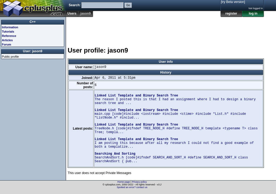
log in (253, 13)
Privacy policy (139, 182)
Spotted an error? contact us (132, 187)
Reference (9, 35)
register (231, 13)
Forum (6, 44)
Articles (7, 40)
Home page (124, 182)
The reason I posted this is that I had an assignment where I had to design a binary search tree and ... (175, 99)
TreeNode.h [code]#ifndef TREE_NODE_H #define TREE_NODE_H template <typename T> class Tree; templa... (176, 128)
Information (10, 27)
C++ (33, 22)
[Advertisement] (166, 29)
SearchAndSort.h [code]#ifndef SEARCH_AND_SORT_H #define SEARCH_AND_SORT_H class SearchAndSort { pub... (171, 157)
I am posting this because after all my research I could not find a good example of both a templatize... (174, 143)
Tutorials (8, 31)
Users (71, 13)
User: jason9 (32, 51)
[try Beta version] (233, 2)
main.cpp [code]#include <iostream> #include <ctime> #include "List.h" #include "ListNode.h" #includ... (170, 114)
